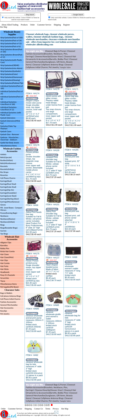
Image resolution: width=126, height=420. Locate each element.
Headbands (4, 272)
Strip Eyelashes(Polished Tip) (11, 83)
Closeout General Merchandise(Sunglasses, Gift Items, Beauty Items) (51, 62)
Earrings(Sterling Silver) (9, 199)
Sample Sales (65, 67)
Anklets (3, 154)
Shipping (57, 25)
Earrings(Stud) (6, 181)
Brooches (4, 175)
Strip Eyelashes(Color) (9, 74)
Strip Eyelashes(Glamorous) (11, 77)
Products (24, 25)
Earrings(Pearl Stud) (8, 184)
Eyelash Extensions (7, 118)
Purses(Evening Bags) (8, 213)
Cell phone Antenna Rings (10, 296)
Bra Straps (4, 172)
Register (66, 25)
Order (32, 25)
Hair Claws (4, 254)
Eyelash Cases (5, 131)
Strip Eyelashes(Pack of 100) (11, 37)
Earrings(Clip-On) (7, 190)
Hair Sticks (4, 269)
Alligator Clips (5, 242)
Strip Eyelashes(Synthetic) (10, 71)
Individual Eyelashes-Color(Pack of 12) (8, 108)
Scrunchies (4, 278)
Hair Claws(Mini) (7, 257)
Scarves (3, 231)
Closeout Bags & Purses (55, 51)
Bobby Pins (4, 248)
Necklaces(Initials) (7, 222)
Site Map (3, 27)
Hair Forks (4, 266)
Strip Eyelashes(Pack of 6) (10, 46)
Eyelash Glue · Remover (9, 134)
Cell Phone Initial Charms (10, 299)
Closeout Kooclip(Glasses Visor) (49, 56)
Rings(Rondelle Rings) (8, 228)
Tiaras (2, 281)
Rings (2, 225)
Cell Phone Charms (7, 178)
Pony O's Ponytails (7, 275)
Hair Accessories (6, 308)
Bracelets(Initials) (7, 169)
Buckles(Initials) (6, 160)
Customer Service (44, 25)
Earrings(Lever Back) (8, 196)
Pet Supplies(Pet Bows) (9, 287)
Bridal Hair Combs (7, 251)
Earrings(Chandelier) (8, 193)
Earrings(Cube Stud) (8, 187)
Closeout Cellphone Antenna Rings (48, 64)
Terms (47, 409)
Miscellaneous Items (8, 145)
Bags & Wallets (6, 293)
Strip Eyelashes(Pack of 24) (11, 40)
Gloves (3, 205)
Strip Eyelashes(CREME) (9, 65)
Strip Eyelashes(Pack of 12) (11, 43)
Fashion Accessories (8, 302)
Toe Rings (4, 234)
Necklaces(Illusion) (7, 219)
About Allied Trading (9, 25)
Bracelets (4, 166)
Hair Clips (4, 260)
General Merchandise (8, 305)
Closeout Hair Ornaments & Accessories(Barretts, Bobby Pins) (51, 58)
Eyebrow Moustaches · (9, 138)
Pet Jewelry (4, 314)
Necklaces (4, 216)
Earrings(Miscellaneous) (9, 202)
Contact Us (38, 409)
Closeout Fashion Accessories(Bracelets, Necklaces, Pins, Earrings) (50, 54)
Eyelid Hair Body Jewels (9, 143)
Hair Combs (5, 263)
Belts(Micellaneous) (8, 163)
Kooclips (3, 311)
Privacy (56, 409)
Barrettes (4, 245)
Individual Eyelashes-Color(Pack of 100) (8, 103)
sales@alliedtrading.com (25, 415)
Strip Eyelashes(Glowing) (10, 80)
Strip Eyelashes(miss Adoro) (11, 68)
